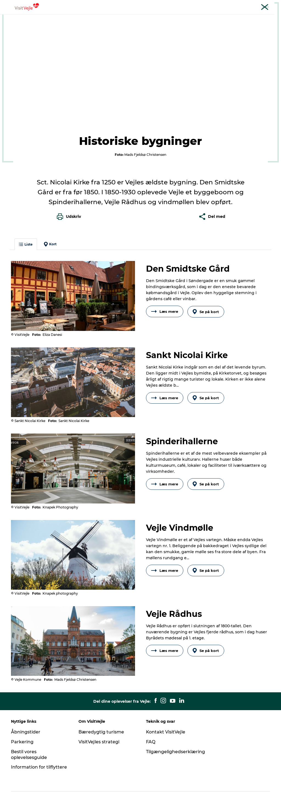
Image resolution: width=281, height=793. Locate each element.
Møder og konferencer (258, 5)
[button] (231, 782)
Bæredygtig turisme (101, 712)
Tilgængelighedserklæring (175, 731)
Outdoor (107, 17)
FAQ (150, 721)
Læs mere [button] (164, 291)
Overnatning (175, 17)
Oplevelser (78, 17)
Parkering (22, 721)
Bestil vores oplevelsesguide (29, 734)
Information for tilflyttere (39, 747)
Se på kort (206, 291)
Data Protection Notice (77, 782)
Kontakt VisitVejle (166, 712)
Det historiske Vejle (64, 35)
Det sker (205, 17)
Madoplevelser (139, 17)
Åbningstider (25, 712)
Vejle (10, 35)
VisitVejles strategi (98, 721)
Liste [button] (26, 225)
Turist (191, 5)
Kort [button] (50, 224)
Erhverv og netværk (218, 5)
